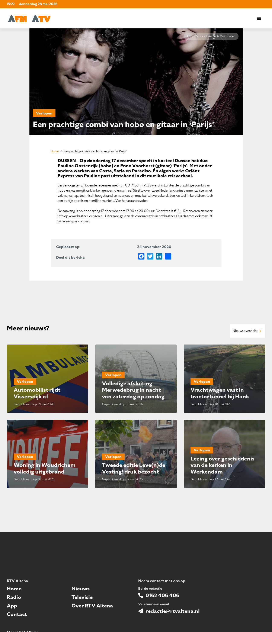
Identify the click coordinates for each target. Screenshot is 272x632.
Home (55, 151)
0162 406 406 (162, 595)
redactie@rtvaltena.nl (172, 611)
